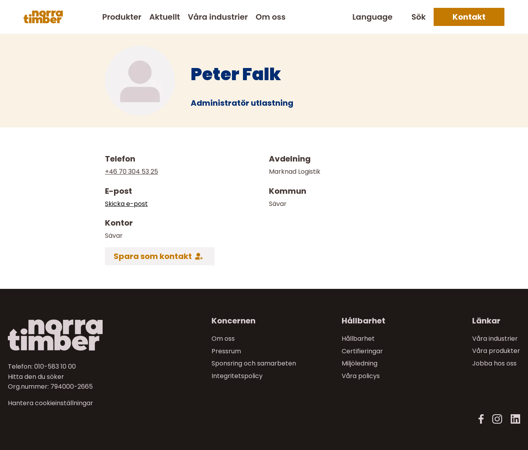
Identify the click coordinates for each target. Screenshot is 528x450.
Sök (418, 17)
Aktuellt (164, 16)
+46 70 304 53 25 (131, 171)
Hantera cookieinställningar (50, 403)
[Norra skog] (43, 17)
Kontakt (469, 16)
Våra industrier (218, 16)
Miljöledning (359, 363)
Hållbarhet (358, 338)
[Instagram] (497, 419)
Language (372, 17)
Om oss (270, 16)
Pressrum (226, 350)
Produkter (122, 16)
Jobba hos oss (494, 363)
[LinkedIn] (515, 419)
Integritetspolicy (237, 375)
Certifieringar (362, 350)
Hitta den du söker (36, 376)
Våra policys (361, 375)
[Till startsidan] (68, 335)
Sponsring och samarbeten (254, 363)
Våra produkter (496, 350)
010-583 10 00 (55, 366)
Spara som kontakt (153, 256)
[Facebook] (481, 419)
